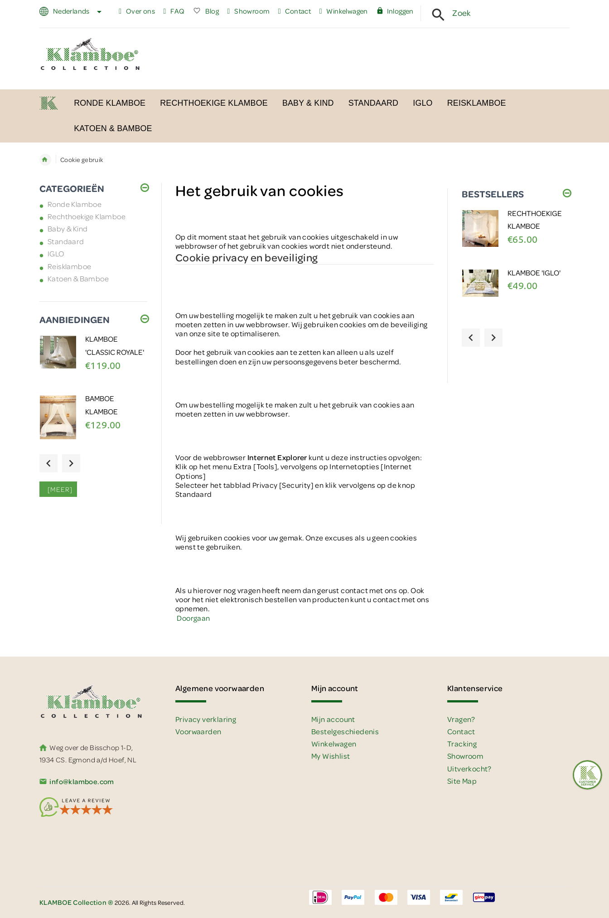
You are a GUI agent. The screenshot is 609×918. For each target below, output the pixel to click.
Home (45, 160)
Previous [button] (48, 463)
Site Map (462, 780)
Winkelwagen (343, 10)
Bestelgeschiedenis (345, 731)
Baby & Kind (67, 228)
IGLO (56, 253)
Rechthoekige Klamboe (87, 216)
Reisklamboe (69, 266)
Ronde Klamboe (75, 204)
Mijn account (333, 719)
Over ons (137, 10)
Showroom (248, 10)
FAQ (173, 10)
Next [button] (71, 463)
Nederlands (76, 10)
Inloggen (395, 10)
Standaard (66, 241)
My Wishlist (330, 756)
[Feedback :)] (587, 775)
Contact (294, 10)
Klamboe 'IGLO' (534, 272)
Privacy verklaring (205, 719)
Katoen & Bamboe (78, 278)
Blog (206, 10)
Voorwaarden (198, 731)
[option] (93, 362)
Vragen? (461, 719)
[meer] (58, 489)
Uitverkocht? (469, 768)
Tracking (462, 743)
